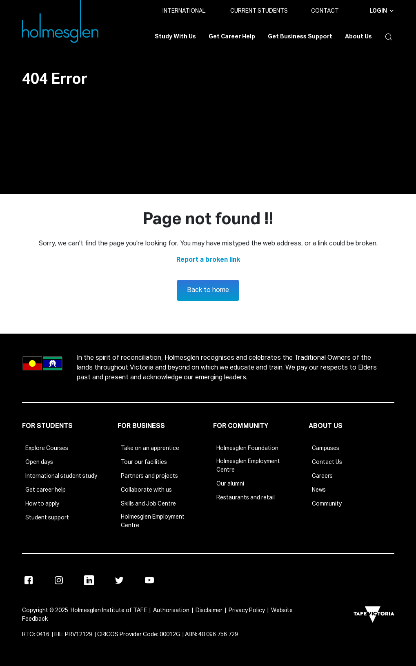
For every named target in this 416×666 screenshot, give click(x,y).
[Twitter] (119, 580)
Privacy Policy (247, 610)
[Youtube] (149, 580)
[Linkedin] (89, 580)
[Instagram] (58, 580)
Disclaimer (209, 610)
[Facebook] (28, 580)
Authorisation (171, 610)
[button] (387, 36)
